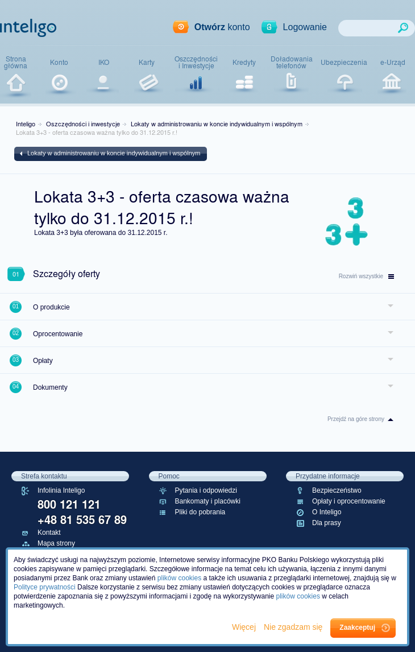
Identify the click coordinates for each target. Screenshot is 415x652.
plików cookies (179, 578)
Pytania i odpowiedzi (206, 490)
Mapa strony (56, 543)
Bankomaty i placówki (207, 501)
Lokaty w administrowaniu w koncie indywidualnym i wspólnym (216, 123)
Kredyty (244, 62)
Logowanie (305, 27)
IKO (103, 62)
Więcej (245, 627)
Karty (147, 62)
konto (222, 27)
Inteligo (25, 123)
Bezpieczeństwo (337, 490)
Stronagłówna (15, 62)
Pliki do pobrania (200, 512)
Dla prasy (326, 523)
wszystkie (366, 276)
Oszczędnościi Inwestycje (196, 62)
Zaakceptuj (357, 628)
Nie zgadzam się (294, 627)
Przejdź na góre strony (355, 419)
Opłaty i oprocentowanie (348, 501)
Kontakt (49, 533)
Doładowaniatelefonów (292, 62)
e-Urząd (392, 62)
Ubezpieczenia (344, 62)
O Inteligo (326, 512)
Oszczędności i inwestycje (83, 123)
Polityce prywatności (45, 587)
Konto (59, 62)
